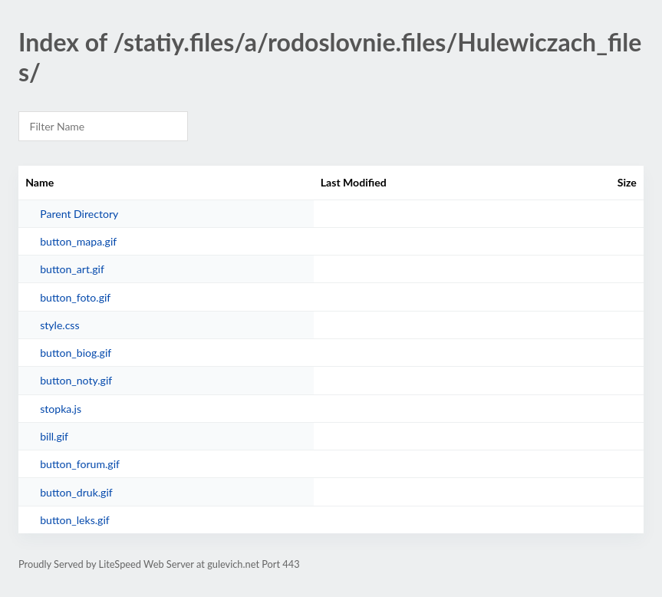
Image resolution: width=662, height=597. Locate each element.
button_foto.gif (75, 297)
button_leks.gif (75, 519)
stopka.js (60, 408)
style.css (59, 324)
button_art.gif (72, 268)
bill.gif (54, 436)
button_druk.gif (76, 492)
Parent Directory (79, 213)
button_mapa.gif (78, 241)
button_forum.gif (80, 463)
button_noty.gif (76, 380)
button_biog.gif (75, 352)
